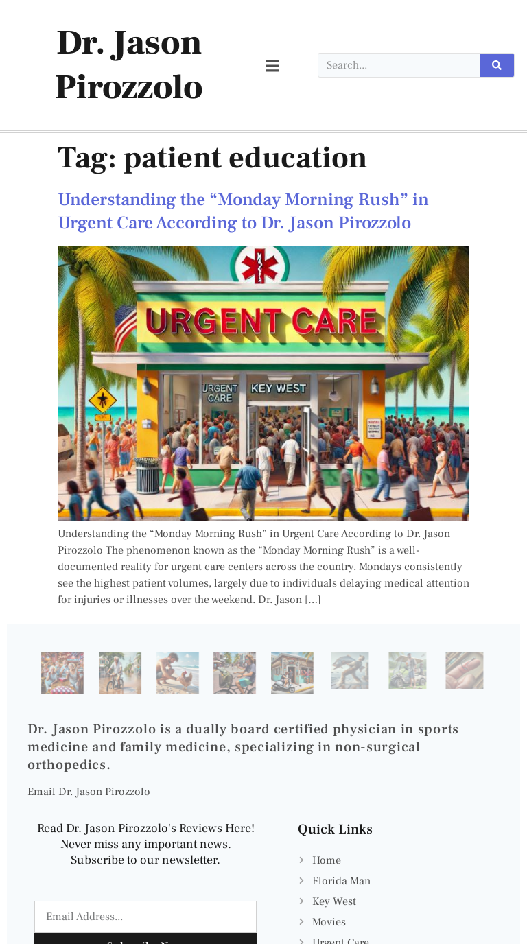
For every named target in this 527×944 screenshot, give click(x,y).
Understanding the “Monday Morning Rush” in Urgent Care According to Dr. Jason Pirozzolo (243, 211)
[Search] (497, 65)
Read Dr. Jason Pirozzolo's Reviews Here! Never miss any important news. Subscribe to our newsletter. (146, 845)
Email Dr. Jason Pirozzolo (88, 792)
